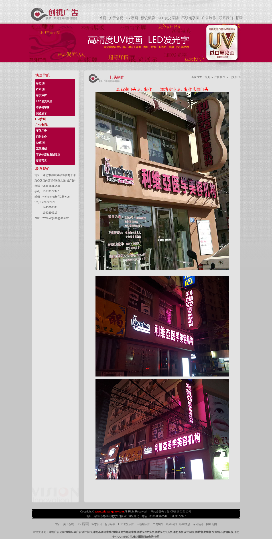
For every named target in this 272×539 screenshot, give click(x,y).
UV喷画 (132, 18)
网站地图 (211, 524)
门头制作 (234, 77)
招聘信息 (184, 524)
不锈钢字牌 (190, 18)
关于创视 (116, 18)
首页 (102, 18)
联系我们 (226, 18)
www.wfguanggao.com (56, 218)
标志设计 (96, 524)
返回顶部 (198, 524)
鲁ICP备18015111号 (179, 511)
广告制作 (209, 18)
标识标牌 (148, 18)
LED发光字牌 (168, 18)
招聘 (239, 18)
